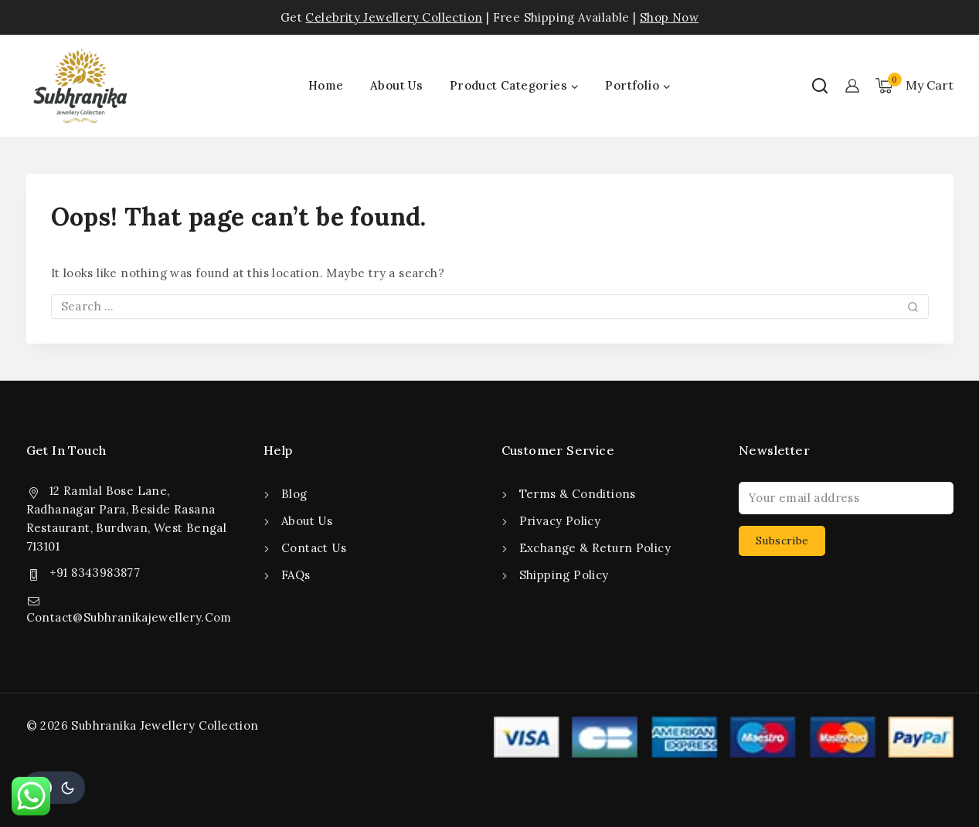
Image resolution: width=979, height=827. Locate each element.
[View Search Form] (820, 85)
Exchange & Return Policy (595, 548)
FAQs (296, 575)
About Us (396, 85)
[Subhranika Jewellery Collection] (80, 86)
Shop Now (669, 17)
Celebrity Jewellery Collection (393, 17)
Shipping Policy (564, 575)
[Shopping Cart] (914, 86)
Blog (294, 493)
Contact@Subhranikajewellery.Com (129, 617)
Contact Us (313, 548)
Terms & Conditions (577, 493)
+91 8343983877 (95, 572)
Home (326, 85)
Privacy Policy (560, 520)
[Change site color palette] (54, 787)
